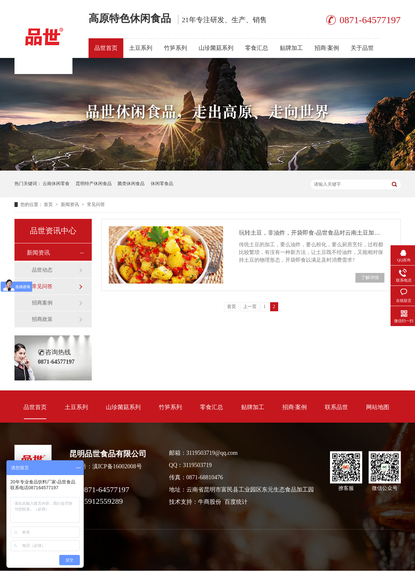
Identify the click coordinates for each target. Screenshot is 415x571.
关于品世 (362, 48)
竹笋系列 (175, 48)
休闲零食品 (162, 183)
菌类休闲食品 (131, 183)
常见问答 (96, 204)
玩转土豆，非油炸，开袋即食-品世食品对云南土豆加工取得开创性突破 (311, 232)
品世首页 (106, 48)
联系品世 (336, 407)
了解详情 (370, 277)
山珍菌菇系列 (216, 48)
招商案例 (42, 302)
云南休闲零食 (56, 183)
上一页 (250, 306)
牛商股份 (209, 502)
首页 (49, 204)
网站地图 (377, 407)
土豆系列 (140, 48)
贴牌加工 (291, 48)
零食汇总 (256, 48)
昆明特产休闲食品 (94, 183)
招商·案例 (327, 48)
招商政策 (42, 319)
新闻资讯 (70, 204)
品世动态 (42, 270)
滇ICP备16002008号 (117, 466)
